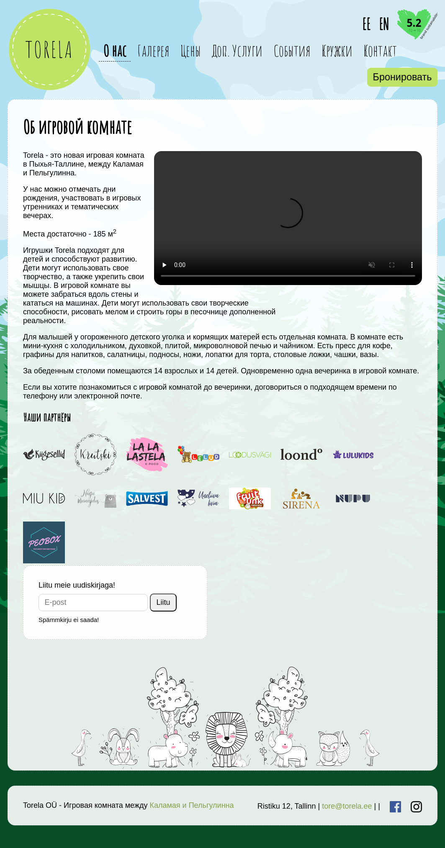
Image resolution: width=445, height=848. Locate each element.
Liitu (163, 602)
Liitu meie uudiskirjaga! (77, 585)
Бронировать (402, 77)
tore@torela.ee (347, 806)
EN (384, 24)
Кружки (337, 50)
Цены (190, 50)
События (292, 50)
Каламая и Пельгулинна (191, 805)
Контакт (380, 50)
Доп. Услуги (237, 50)
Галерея (153, 50)
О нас (114, 50)
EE (366, 24)
